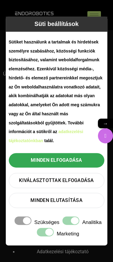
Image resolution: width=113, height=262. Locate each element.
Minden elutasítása (56, 200)
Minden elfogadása (56, 160)
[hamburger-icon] (94, 15)
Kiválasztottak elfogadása (56, 180)
